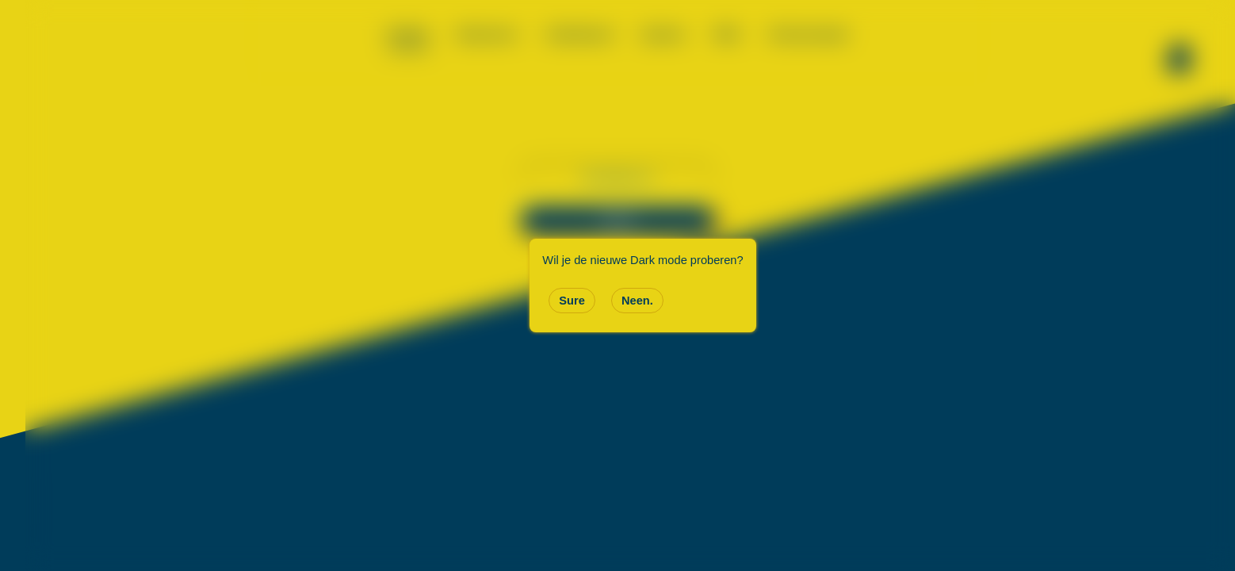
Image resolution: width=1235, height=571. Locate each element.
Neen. (637, 300)
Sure (572, 300)
